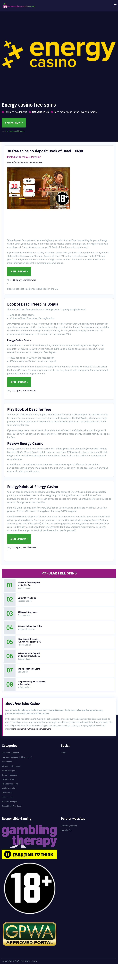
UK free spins (7, 793)
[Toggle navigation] (115, 6)
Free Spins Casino (29, 961)
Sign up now (12, 122)
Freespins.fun (66, 830)
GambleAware (19, 131)
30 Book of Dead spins (27, 612)
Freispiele (65, 826)
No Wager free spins (10, 784)
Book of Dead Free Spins (11, 806)
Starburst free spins (9, 775)
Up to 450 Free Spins (27, 598)
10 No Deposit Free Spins (29, 669)
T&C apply (9, 131)
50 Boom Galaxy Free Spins (30, 626)
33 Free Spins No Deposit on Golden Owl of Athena (29, 654)
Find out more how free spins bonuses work (31, 729)
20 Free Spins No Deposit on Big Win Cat (29, 583)
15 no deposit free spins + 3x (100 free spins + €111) (29, 640)
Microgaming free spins (11, 766)
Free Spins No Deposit (17, 162)
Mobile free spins (9, 788)
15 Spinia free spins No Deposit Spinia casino (31, 683)
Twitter (63, 753)
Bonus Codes (7, 762)
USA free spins (7, 797)
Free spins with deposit (11, 757)
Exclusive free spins (9, 802)
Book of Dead (37, 162)
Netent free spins (9, 771)
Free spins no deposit (10, 753)
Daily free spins (8, 779)
